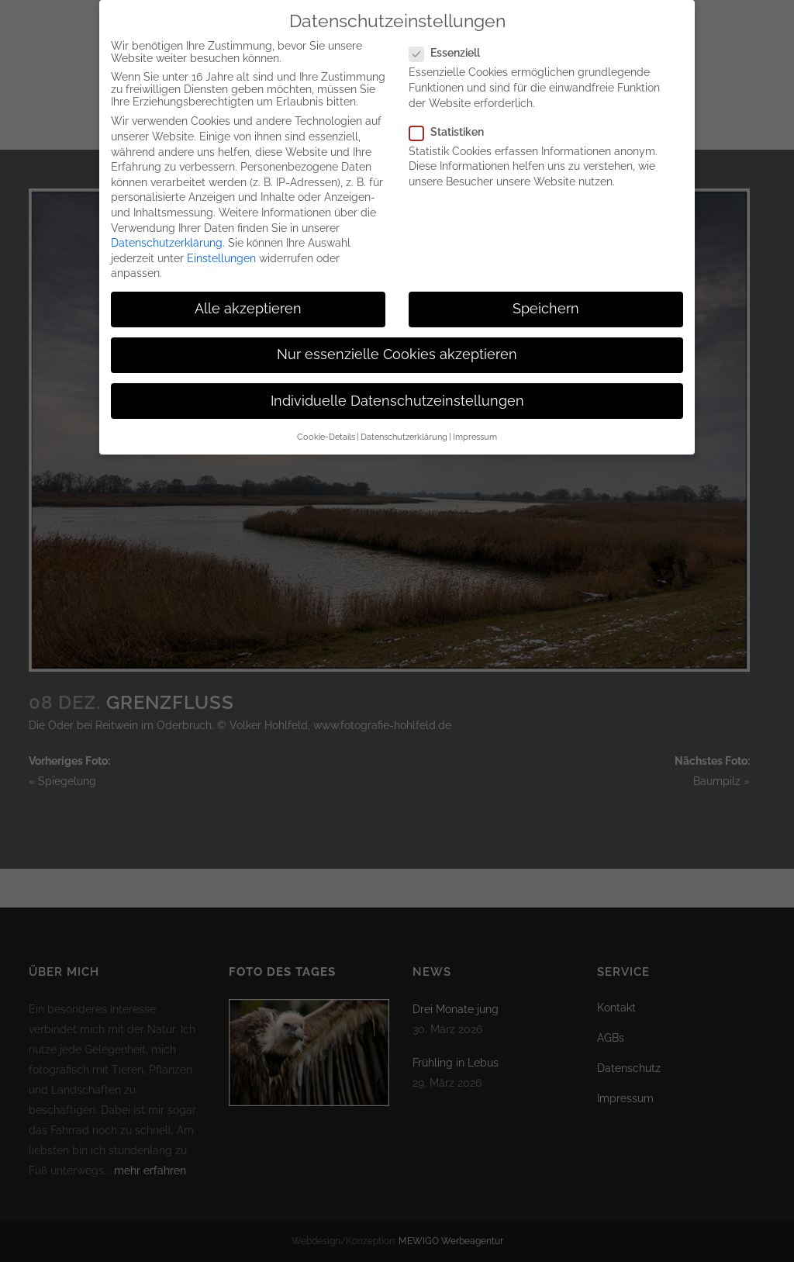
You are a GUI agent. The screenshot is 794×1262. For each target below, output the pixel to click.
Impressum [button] (475, 425)
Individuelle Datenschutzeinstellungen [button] (397, 389)
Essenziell (451, 42)
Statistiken (453, 120)
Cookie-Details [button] (326, 425)
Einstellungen (221, 246)
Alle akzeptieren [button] (248, 298)
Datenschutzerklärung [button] (404, 425)
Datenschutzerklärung (167, 232)
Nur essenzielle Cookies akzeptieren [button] (397, 343)
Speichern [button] (546, 298)
